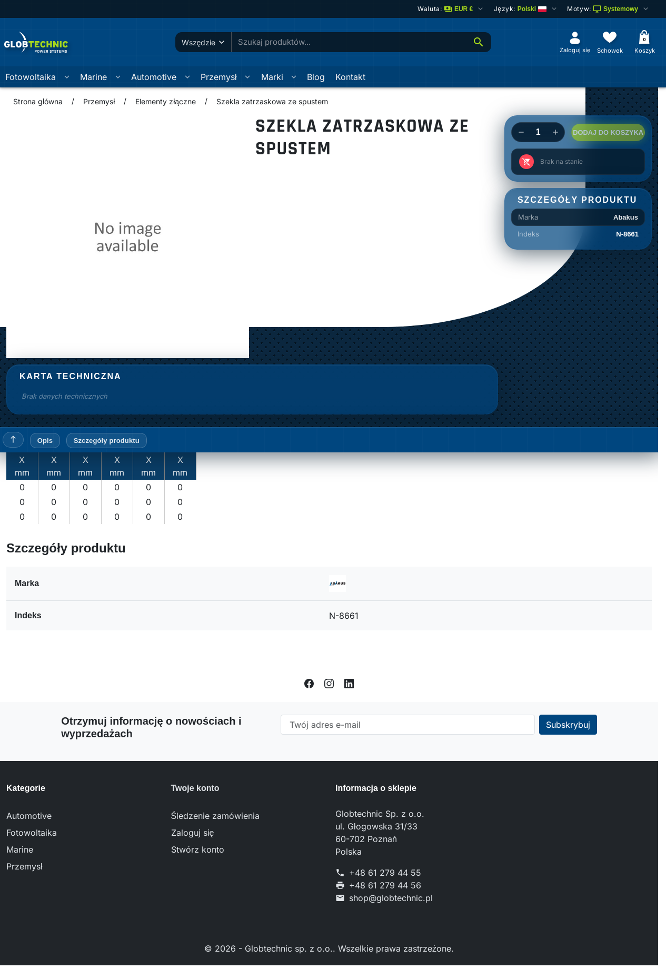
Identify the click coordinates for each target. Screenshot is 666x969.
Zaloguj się (192, 832)
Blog (316, 77)
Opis (45, 440)
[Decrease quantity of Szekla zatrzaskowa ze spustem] (521, 132)
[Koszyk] (644, 42)
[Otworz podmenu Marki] (294, 76)
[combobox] (348, 42)
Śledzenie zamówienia (215, 815)
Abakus (625, 217)
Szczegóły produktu (107, 440)
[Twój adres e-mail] (408, 725)
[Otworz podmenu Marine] (118, 76)
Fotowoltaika (30, 77)
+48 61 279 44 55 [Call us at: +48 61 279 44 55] (385, 872)
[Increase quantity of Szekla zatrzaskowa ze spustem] (555, 132)
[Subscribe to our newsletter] (568, 725)
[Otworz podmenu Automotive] (187, 76)
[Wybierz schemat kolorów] (608, 9)
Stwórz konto (197, 849)
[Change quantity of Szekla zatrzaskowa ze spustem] (538, 132)
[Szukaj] (478, 42)
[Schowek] (609, 42)
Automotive (153, 77)
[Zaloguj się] (575, 42)
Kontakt (350, 77)
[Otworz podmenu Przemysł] (247, 76)
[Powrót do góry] (13, 440)
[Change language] (525, 9)
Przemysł (219, 77)
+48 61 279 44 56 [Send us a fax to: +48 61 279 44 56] (385, 885)
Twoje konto (195, 788)
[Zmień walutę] (451, 9)
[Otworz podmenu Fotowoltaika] (67, 76)
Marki (272, 77)
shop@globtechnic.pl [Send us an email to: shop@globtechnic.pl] (391, 898)
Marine (93, 77)
